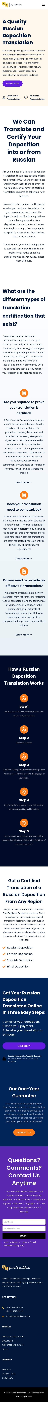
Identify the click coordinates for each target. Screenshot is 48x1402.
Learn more (24, 482)
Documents (7, 1341)
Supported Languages (12, 1345)
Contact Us (24, 1132)
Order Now (12, 83)
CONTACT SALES (9, 1374)
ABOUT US (6, 1369)
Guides (5, 1349)
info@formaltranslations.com (18, 1316)
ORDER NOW (7, 1378)
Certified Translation (13, 1336)
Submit (24, 1236)
